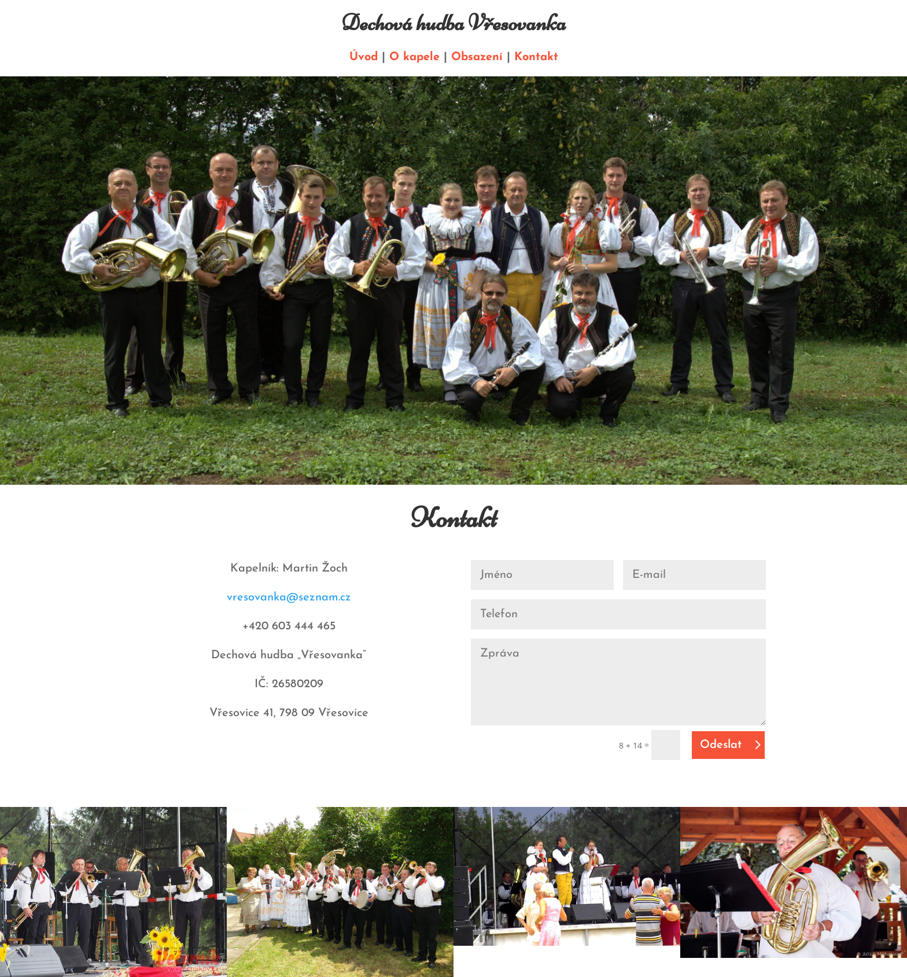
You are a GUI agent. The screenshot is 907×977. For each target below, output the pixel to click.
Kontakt (536, 57)
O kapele (414, 57)
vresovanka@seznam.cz (289, 597)
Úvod (363, 57)
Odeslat (721, 745)
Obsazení (477, 57)
